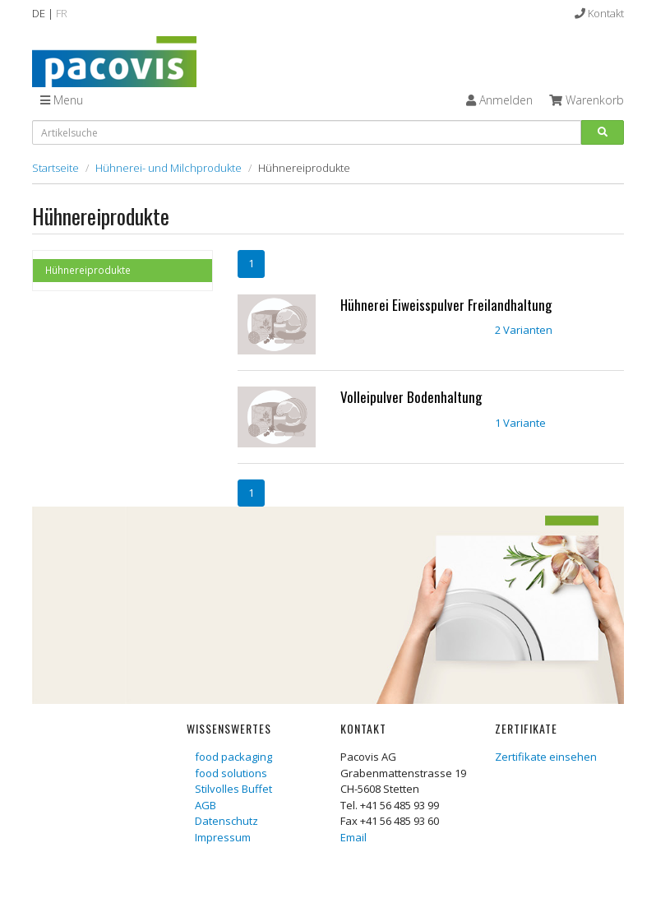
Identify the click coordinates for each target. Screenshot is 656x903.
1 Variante (520, 422)
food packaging (233, 756)
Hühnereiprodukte (88, 269)
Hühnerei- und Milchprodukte (168, 167)
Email (353, 837)
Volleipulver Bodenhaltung (411, 397)
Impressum (223, 837)
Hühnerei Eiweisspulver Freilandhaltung (446, 304)
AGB (205, 805)
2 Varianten (523, 329)
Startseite (55, 167)
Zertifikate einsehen (546, 756)
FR (61, 13)
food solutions (231, 773)
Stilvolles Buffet (233, 788)
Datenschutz (226, 820)
